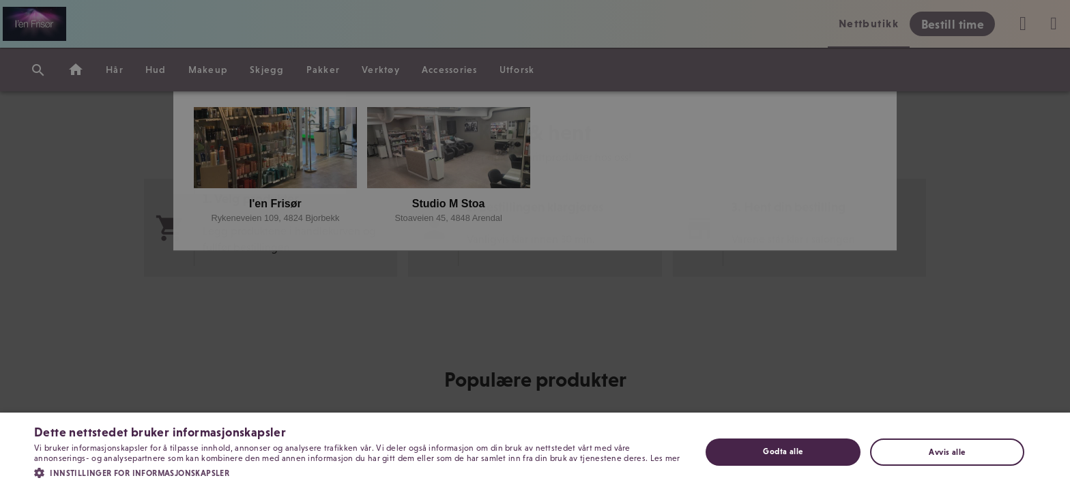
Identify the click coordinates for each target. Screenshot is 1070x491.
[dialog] (535, 245)
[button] (357, 472)
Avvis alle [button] (947, 452)
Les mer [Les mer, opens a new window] (665, 458)
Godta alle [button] (783, 451)
